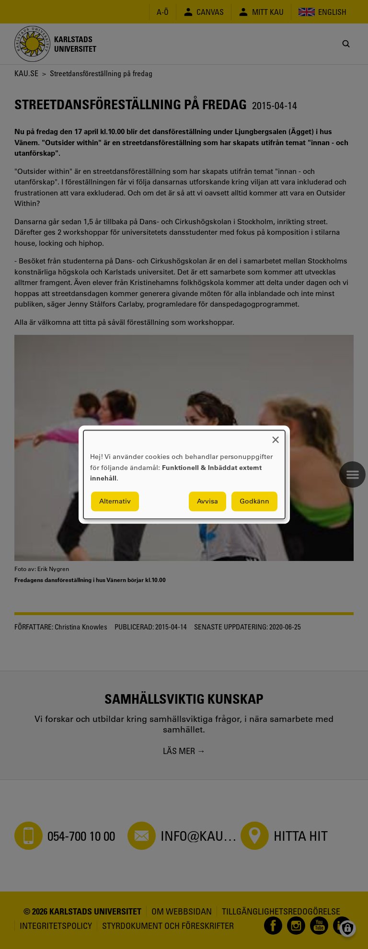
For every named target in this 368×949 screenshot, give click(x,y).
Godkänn (254, 501)
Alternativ (115, 501)
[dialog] (184, 474)
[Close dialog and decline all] (275, 436)
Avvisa (207, 501)
